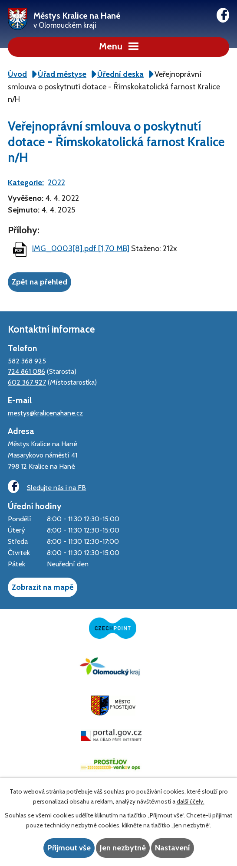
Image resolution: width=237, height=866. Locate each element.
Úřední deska (120, 74)
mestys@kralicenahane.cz (45, 412)
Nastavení (172, 848)
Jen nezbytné (123, 848)
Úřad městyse (62, 74)
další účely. (190, 801)
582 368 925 (27, 360)
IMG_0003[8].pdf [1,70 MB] (80, 248)
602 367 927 (27, 382)
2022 (56, 182)
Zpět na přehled (39, 282)
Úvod (17, 74)
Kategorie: (26, 182)
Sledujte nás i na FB (47, 486)
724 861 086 (26, 371)
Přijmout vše (69, 848)
